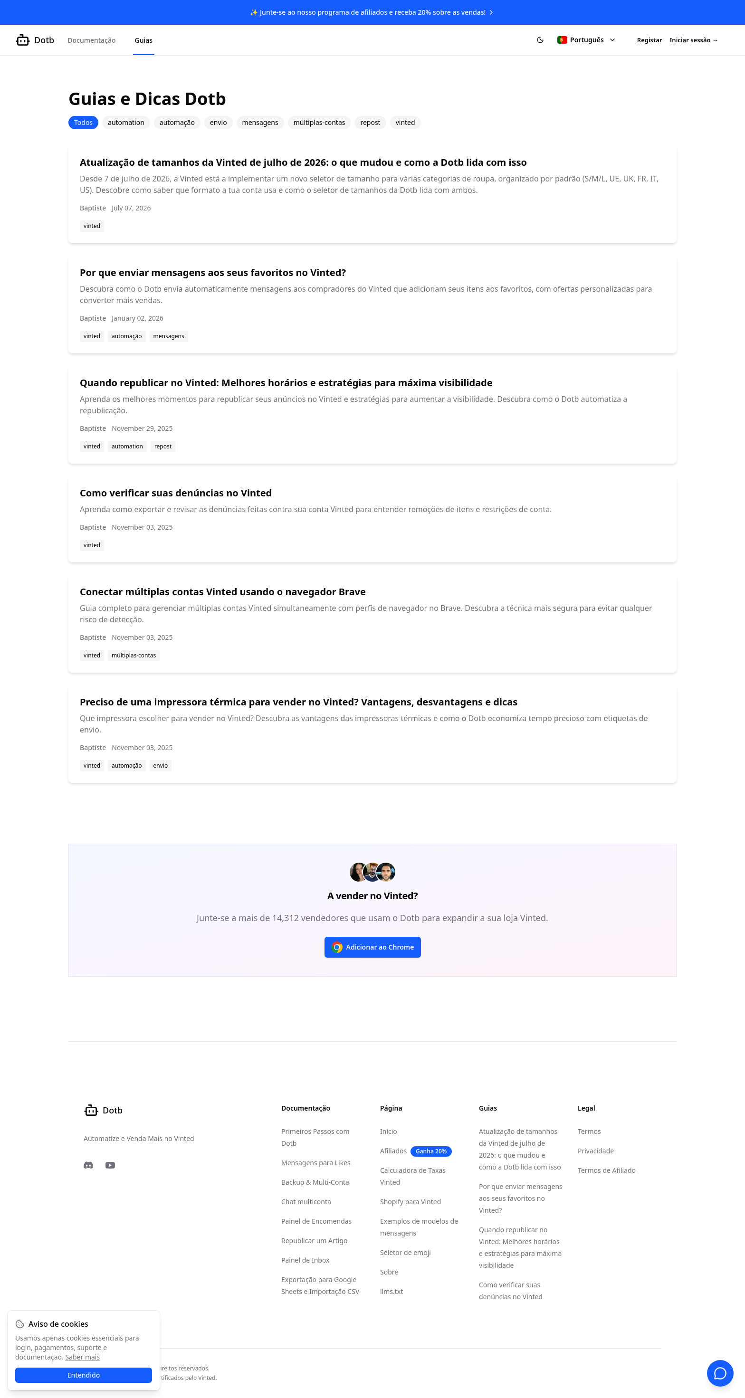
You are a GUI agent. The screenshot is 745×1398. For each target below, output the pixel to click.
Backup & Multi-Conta (315, 1182)
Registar (649, 40)
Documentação (91, 40)
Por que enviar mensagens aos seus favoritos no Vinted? (521, 1198)
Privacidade (596, 1150)
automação (177, 122)
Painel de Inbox (305, 1260)
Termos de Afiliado (607, 1170)
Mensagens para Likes (316, 1162)
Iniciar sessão (694, 40)
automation (126, 122)
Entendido (83, 1374)
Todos (83, 122)
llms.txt (391, 1291)
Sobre (389, 1271)
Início (388, 1131)
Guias (144, 40)
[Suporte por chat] (720, 1373)
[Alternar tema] (540, 40)
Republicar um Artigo (314, 1240)
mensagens (260, 122)
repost (370, 122)
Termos (589, 1131)
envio (218, 122)
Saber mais (82, 1356)
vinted (405, 122)
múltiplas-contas (319, 122)
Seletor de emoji (405, 1252)
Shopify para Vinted (410, 1201)
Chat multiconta (306, 1201)
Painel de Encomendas (316, 1221)
